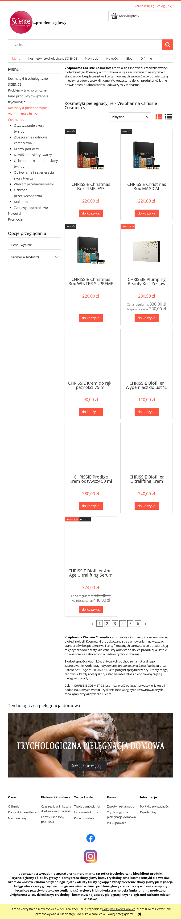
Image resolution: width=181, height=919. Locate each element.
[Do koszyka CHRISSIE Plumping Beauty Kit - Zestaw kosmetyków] (147, 318)
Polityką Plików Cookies (118, 909)
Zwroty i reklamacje (120, 806)
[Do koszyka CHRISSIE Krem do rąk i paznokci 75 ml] (91, 412)
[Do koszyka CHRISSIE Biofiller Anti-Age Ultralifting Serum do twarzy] (91, 609)
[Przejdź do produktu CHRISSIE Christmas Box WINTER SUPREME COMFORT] (91, 250)
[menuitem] (16, 58)
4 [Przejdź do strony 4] (123, 623)
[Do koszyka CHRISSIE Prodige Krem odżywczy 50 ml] (91, 506)
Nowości (14, 213)
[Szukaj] (167, 44)
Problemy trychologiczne (27, 90)
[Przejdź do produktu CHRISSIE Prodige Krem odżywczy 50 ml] (91, 448)
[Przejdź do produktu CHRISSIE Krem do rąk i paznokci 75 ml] (91, 354)
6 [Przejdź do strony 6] (138, 623)
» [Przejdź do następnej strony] (145, 623)
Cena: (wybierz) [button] (22, 245)
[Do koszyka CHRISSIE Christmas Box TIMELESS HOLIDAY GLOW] (91, 213)
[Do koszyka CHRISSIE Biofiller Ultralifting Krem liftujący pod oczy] (147, 506)
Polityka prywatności (154, 806)
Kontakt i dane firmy (22, 812)
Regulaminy (148, 812)
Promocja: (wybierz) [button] (25, 257)
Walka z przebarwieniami (34, 184)
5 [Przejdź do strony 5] (130, 623)
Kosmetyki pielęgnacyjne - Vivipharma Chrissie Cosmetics (28, 114)
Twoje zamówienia (87, 806)
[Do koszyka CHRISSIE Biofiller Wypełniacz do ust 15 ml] (147, 412)
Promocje (15, 219)
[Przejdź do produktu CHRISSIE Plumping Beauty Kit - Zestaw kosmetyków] (146, 250)
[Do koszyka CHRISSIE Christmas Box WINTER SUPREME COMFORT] (91, 318)
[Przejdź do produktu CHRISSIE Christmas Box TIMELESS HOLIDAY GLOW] (91, 155)
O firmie (13, 806)
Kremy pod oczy (26, 149)
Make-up (21, 201)
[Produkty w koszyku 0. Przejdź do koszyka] (126, 16)
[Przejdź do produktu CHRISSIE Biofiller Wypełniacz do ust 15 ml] (146, 354)
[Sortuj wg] (130, 117)
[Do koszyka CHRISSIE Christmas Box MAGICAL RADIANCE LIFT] (147, 213)
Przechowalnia (84, 818)
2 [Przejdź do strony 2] (107, 623)
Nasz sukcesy (17, 818)
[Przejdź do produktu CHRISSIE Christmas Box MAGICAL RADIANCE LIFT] (146, 155)
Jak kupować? (116, 823)
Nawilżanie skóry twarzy (33, 155)
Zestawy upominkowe (31, 207)
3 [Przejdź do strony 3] (115, 623)
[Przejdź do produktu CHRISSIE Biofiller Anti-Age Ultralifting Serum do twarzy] (91, 542)
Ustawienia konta (86, 812)
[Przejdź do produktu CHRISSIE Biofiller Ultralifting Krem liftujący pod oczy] (146, 448)
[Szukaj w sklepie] (86, 45)
